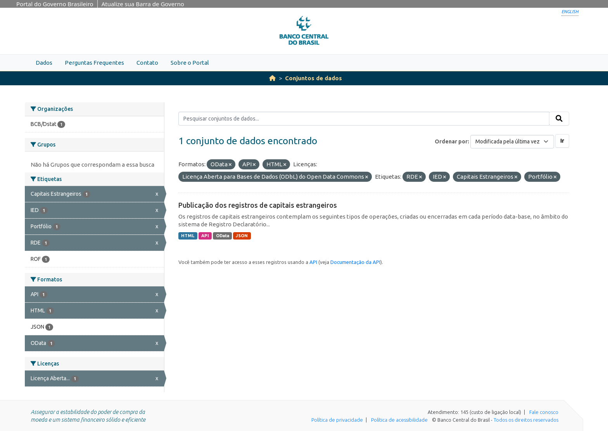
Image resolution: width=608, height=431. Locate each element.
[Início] (272, 78)
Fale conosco (543, 412)
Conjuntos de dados (313, 78)
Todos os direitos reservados (526, 419)
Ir (562, 141)
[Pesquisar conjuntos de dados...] (363, 119)
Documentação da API (355, 262)
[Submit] (559, 119)
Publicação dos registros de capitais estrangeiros (257, 205)
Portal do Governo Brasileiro (54, 4)
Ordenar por (451, 141)
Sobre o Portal (190, 62)
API (205, 235)
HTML (187, 235)
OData (222, 235)
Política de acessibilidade (399, 419)
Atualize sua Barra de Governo (143, 4)
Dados (44, 62)
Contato (147, 62)
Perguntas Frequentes (94, 62)
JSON (242, 235)
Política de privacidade (337, 419)
